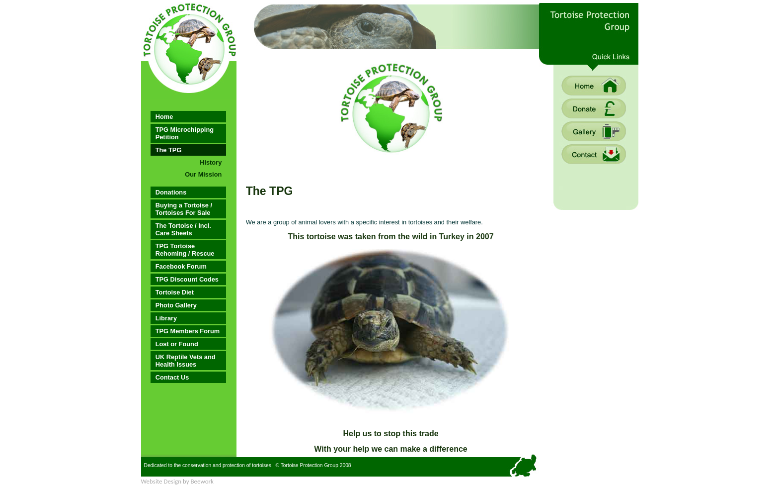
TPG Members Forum (188, 331)
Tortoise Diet (175, 292)
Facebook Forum (181, 266)
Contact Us (172, 377)
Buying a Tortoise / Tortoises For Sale (184, 208)
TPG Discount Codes (187, 279)
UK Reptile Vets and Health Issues (186, 360)
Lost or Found (177, 344)
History (211, 162)
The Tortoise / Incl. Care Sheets (183, 229)
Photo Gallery (176, 305)
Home (164, 116)
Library (166, 318)
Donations (171, 192)
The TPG (169, 150)
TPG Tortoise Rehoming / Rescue (185, 249)
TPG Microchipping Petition (185, 133)
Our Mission (203, 174)
